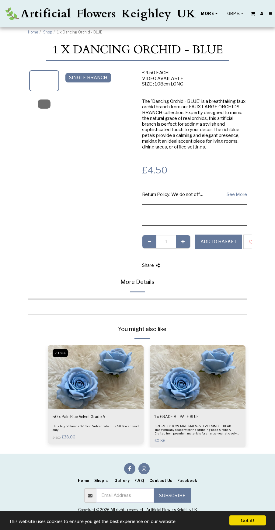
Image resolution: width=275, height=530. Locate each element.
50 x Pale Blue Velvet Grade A (79, 416)
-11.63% (60, 353)
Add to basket (218, 241)
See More (237, 194)
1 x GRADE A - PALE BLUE (177, 416)
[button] (253, 13)
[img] (96, 377)
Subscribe (172, 495)
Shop (47, 32)
